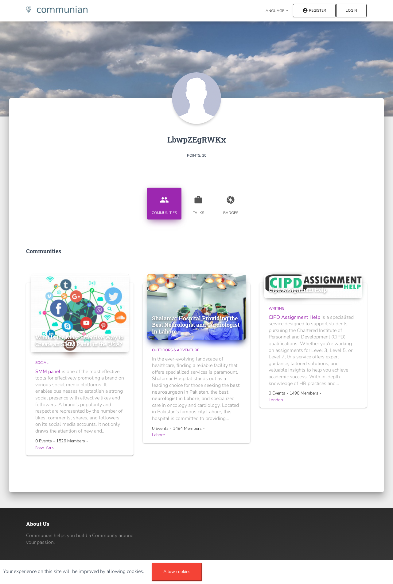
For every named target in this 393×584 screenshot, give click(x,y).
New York (44, 447)
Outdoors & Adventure (175, 350)
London (276, 400)
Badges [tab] (230, 203)
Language (274, 10)
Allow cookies (176, 571)
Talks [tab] (198, 203)
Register (314, 11)
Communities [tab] (164, 203)
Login (351, 10)
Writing (277, 308)
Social (42, 362)
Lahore (158, 435)
